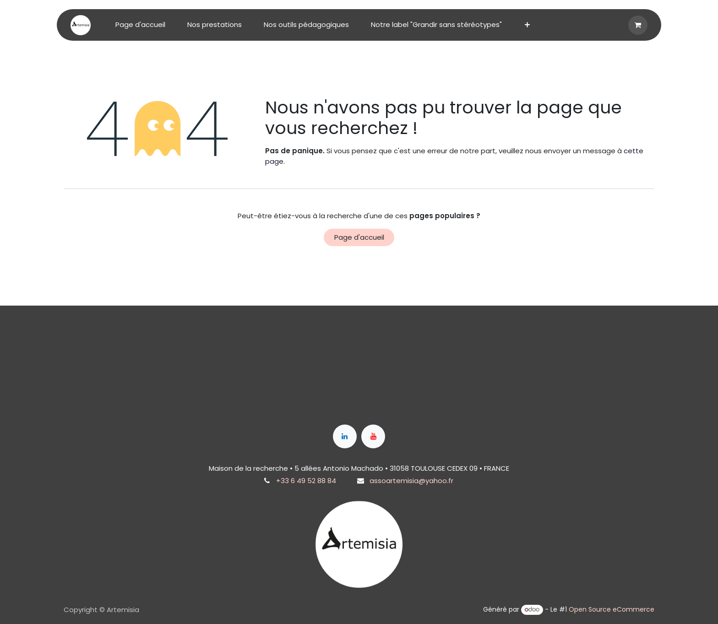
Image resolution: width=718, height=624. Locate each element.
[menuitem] (140, 25)
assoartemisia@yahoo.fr (411, 480)
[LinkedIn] (345, 436)
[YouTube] (373, 436)
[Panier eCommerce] (637, 25)
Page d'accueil (359, 237)
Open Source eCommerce (611, 609)
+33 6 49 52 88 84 (306, 480)
